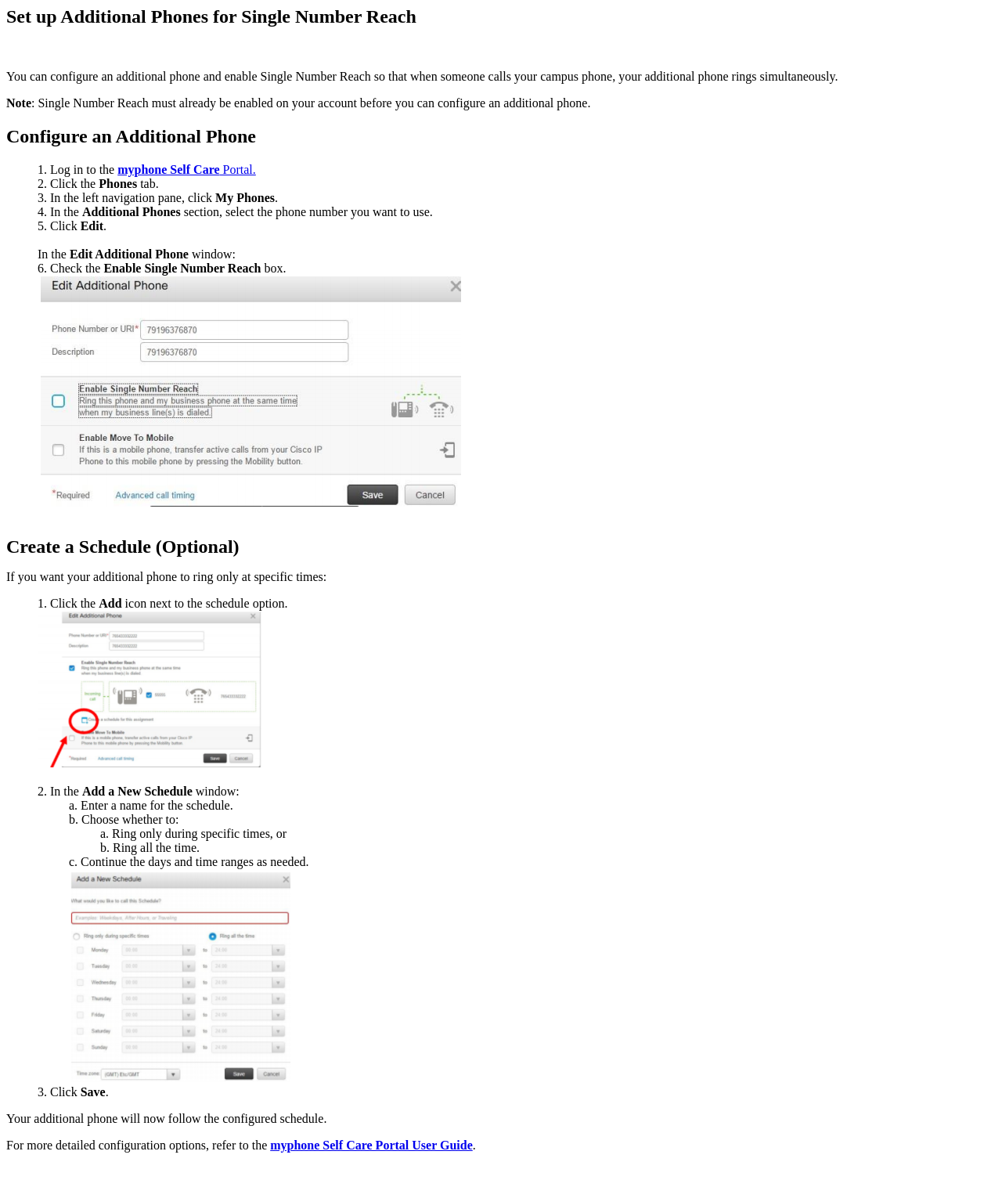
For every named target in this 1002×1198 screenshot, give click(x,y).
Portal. (238, 169)
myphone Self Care (168, 169)
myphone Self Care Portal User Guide (371, 1145)
